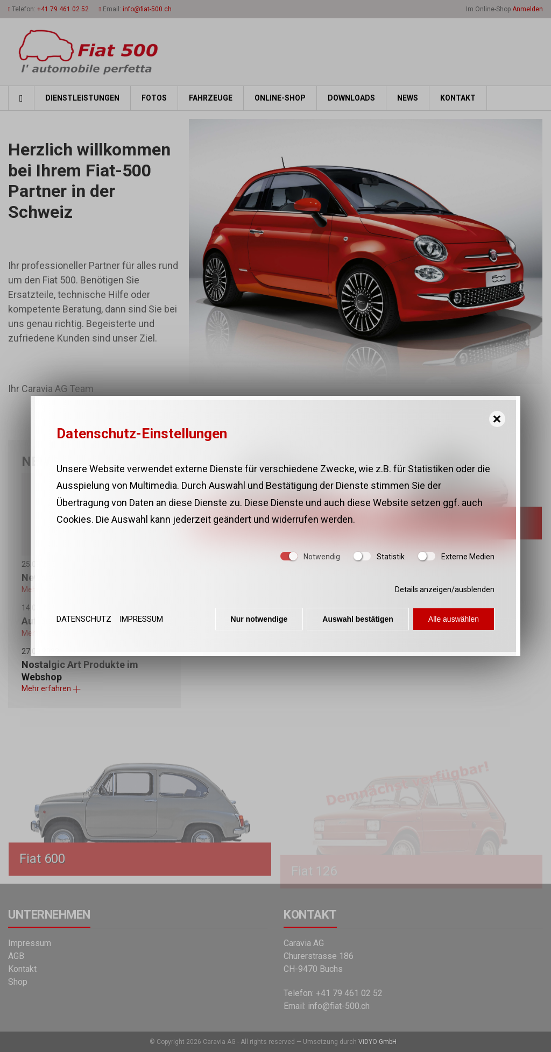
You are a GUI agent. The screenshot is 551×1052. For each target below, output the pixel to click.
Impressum (141, 623)
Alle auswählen (453, 623)
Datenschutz (83, 623)
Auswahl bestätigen (357, 623)
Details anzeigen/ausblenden (445, 593)
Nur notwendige (259, 623)
